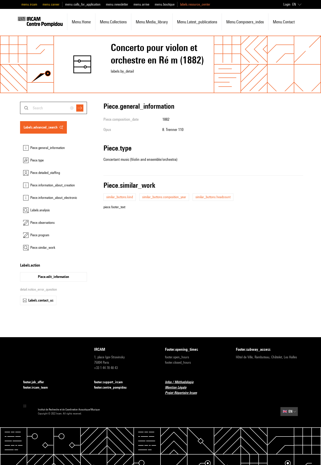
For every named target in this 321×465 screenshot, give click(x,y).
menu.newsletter (117, 4)
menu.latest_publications (197, 21)
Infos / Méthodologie (182, 382)
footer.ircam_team (38, 387)
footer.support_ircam (111, 382)
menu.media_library (152, 21)
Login (286, 4)
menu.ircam (29, 4)
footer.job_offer (36, 382)
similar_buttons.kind (119, 197)
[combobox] (53, 108)
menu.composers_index (245, 21)
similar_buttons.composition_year (164, 197)
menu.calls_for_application (83, 4)
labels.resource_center (195, 4)
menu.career (51, 4)
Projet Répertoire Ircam (183, 393)
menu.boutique (165, 4)
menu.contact (284, 21)
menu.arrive (141, 4)
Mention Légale (178, 387)
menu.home (81, 21)
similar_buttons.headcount (212, 197)
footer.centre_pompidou (113, 387)
